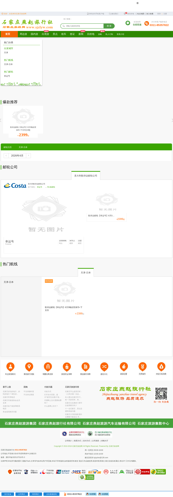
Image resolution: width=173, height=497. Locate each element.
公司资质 (95, 441)
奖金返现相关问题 (10, 412)
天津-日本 (8, 64)
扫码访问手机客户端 (95, 13)
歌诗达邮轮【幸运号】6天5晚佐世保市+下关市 (63, 308)
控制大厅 (104, 441)
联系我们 (35, 494)
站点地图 (140, 14)
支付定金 (7, 494)
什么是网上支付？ (51, 406)
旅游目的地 (129, 13)
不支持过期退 (29, 395)
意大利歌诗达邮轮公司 (85, 175)
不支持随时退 (29, 391)
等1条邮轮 (51, 187)
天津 (6, 52)
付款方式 (47, 391)
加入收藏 (149, 14)
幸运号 (7, 76)
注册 (165, 14)
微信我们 (113, 13)
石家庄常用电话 (9, 397)
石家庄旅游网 (114, 446)
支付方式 (86, 441)
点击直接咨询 (51, 494)
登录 (159, 14)
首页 (7, 34)
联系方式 (77, 441)
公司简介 (68, 441)
